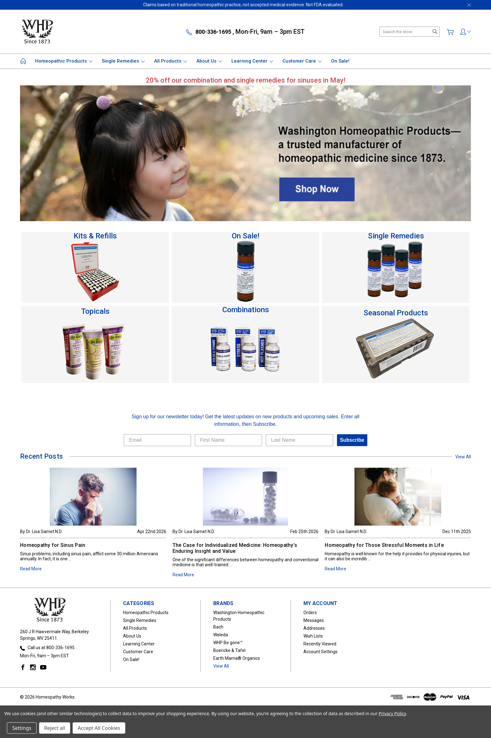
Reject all (54, 728)
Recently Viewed (319, 643)
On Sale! (340, 61)
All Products (170, 61)
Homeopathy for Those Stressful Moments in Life (384, 545)
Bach (218, 626)
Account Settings (320, 651)
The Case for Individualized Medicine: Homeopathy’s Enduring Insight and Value (235, 548)
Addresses (314, 628)
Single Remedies (123, 61)
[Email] (157, 440)
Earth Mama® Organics (236, 658)
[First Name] (228, 440)
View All (463, 456)
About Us (209, 61)
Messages (313, 620)
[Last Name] (299, 440)
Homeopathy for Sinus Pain (52, 545)
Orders (310, 612)
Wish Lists (313, 636)
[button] (245, 80)
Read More (31, 568)
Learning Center (252, 61)
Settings (21, 728)
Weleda (220, 634)
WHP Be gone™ (228, 642)
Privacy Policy (392, 713)
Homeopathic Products (63, 61)
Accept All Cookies (99, 728)
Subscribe (352, 440)
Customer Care (302, 61)
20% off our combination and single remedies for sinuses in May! (245, 80)
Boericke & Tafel (229, 650)
